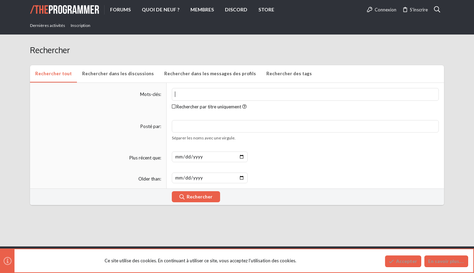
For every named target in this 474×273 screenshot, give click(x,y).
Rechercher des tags (289, 73)
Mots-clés (150, 94)
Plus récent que (144, 157)
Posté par (150, 126)
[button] (244, 106)
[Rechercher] (437, 9)
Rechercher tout (53, 73)
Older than (149, 179)
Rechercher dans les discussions (118, 73)
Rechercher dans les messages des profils (210, 73)
